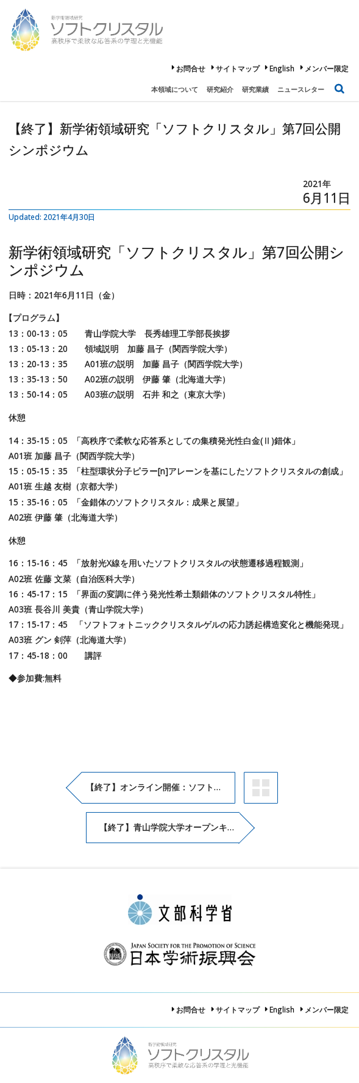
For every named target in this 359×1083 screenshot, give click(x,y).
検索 (339, 85)
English (281, 68)
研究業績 (255, 89)
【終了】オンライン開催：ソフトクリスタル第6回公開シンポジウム (160, 787)
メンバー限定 (327, 68)
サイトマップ (238, 68)
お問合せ (190, 68)
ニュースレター (300, 89)
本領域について (174, 89)
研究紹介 (220, 89)
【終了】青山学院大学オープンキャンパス (169, 827)
